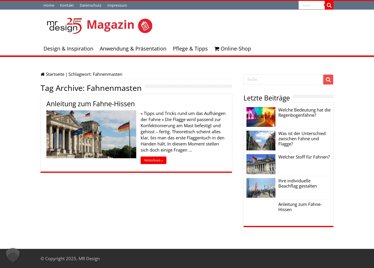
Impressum (117, 5)
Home (48, 5)
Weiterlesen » (153, 160)
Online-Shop (232, 48)
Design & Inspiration (68, 48)
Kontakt (67, 5)
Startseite (52, 74)
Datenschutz (90, 5)
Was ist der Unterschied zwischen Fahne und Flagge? (302, 138)
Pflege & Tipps (190, 48)
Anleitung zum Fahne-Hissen (90, 103)
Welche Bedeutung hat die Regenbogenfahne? (304, 112)
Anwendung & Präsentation (133, 48)
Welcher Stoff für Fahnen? (304, 157)
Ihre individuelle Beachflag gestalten (297, 183)
